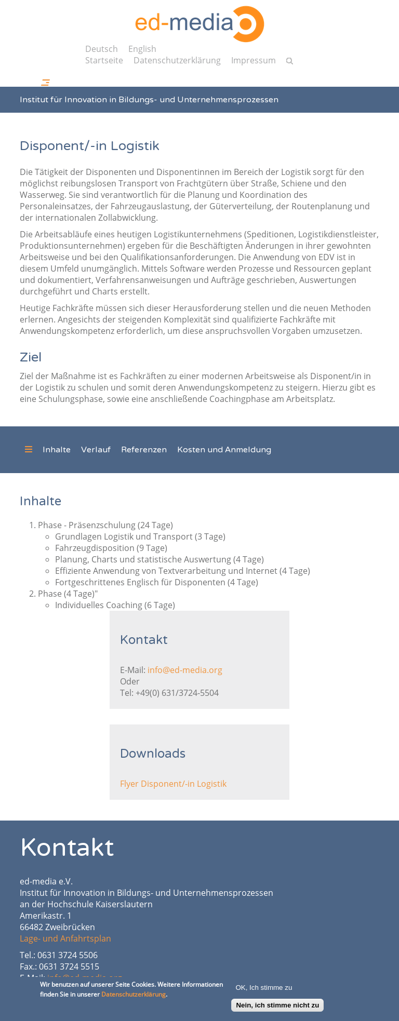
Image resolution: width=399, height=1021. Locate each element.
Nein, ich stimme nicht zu (277, 1008)
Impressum (253, 60)
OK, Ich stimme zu (263, 990)
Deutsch (101, 49)
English (142, 49)
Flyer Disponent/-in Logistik (173, 783)
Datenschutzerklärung (177, 60)
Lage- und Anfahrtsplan (65, 938)
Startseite (104, 60)
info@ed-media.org (185, 670)
